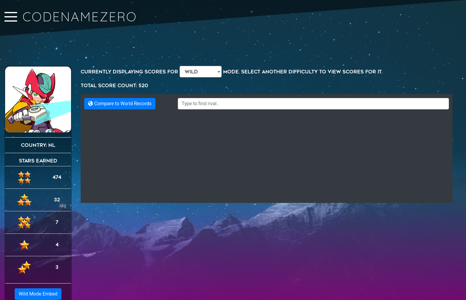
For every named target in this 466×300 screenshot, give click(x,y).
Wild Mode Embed (38, 271)
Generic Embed (38, 283)
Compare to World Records (119, 103)
